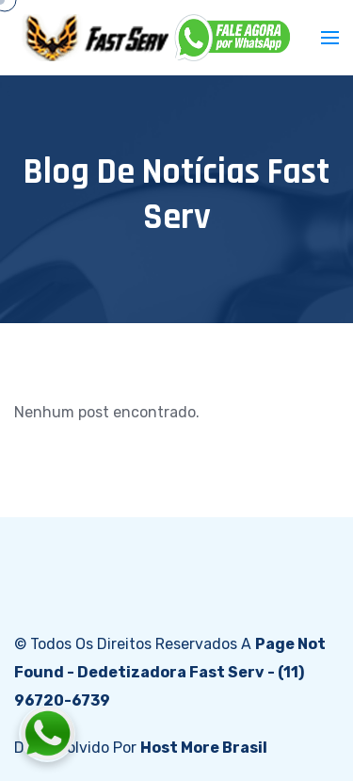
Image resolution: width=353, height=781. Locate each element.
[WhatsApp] (233, 37)
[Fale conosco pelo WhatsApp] (151, 734)
